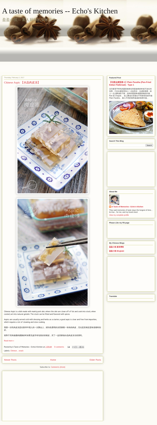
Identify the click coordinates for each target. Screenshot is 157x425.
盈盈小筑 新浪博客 (116, 247)
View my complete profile (119, 215)
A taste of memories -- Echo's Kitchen (60, 11)
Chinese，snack (17, 350)
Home (53, 359)
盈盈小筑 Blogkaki (116, 251)
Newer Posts (10, 359)
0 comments (59, 347)
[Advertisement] (23, 47)
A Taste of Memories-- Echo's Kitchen (127, 207)
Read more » (9, 340)
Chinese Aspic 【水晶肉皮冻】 (22, 82)
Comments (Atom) (58, 367)
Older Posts (95, 359)
